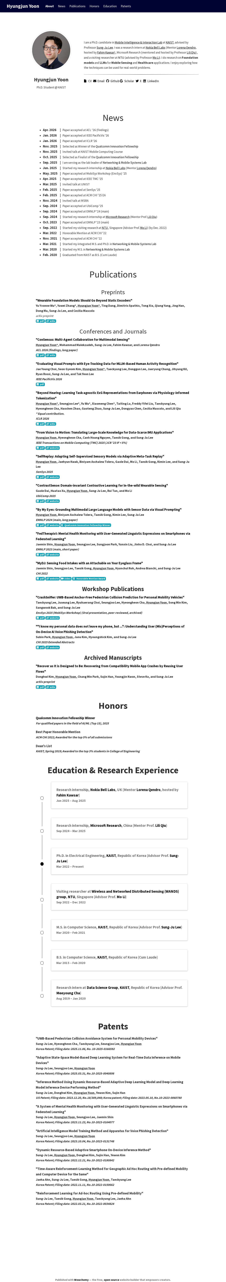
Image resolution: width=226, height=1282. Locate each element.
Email (99, 81)
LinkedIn (151, 81)
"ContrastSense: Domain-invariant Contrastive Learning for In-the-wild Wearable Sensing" (102, 485)
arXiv (50, 321)
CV (88, 81)
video (66, 578)
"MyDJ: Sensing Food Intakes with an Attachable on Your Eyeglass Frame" (89, 563)
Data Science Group (102, 994)
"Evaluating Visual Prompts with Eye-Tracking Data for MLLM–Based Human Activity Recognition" (107, 364)
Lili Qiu (191, 53)
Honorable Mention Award (89, 578)
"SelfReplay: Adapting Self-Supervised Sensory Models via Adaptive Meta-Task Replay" (100, 456)
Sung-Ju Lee (105, 48)
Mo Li (156, 58)
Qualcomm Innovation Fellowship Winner (85, 525)
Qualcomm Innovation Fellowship (117, 146)
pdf (40, 321)
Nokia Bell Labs (155, 48)
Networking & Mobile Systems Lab (125, 163)
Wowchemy (81, 1279)
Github (113, 81)
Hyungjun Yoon (23, 6)
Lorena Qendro (186, 48)
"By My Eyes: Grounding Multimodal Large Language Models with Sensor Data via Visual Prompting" (109, 510)
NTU (121, 58)
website (52, 447)
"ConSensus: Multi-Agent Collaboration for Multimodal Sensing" (83, 340)
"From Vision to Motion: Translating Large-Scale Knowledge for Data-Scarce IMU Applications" (105, 432)
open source (111, 1279)
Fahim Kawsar (105, 53)
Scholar (127, 81)
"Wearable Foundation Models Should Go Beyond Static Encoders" (84, 300)
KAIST (169, 42)
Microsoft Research (118, 217)
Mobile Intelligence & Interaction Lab (138, 42)
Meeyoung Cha (68, 1000)
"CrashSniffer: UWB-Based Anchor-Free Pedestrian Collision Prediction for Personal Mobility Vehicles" (110, 597)
